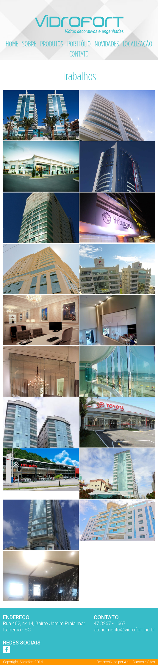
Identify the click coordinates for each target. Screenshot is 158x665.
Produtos (51, 44)
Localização (137, 44)
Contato (79, 54)
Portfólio (79, 44)
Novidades (107, 44)
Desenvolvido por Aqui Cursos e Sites (126, 662)
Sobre (29, 44)
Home (12, 44)
